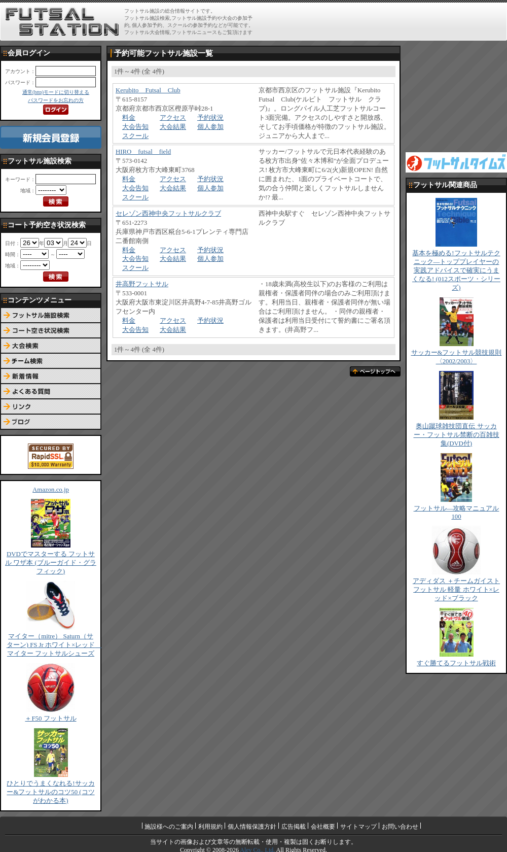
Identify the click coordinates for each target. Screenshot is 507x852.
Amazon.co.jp (50, 489)
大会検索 (50, 346)
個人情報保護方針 (252, 826)
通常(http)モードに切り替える (55, 92)
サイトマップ (358, 826)
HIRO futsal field (143, 151)
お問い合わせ (400, 826)
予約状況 (210, 117)
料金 (128, 117)
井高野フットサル (142, 284)
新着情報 (50, 376)
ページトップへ (375, 371)
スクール (135, 136)
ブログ (50, 422)
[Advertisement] (456, 96)
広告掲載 (293, 826)
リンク (50, 407)
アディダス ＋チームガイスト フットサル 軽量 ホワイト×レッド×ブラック (456, 589)
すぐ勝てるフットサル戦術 (456, 663)
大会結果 (173, 126)
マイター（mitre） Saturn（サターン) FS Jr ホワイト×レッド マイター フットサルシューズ (54, 645)
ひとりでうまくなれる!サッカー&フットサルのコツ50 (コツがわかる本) (50, 792)
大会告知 (135, 126)
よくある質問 (50, 391)
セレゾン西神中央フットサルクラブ (168, 213)
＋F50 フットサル (50, 718)
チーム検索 (50, 361)
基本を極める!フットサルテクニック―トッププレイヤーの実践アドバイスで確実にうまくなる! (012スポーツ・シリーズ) (456, 270)
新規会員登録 (50, 137)
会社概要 (323, 826)
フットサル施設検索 (50, 315)
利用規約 (210, 826)
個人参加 (210, 126)
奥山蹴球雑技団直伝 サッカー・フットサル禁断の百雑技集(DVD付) (456, 435)
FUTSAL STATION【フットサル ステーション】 (62, 22)
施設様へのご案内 (168, 826)
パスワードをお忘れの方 (56, 100)
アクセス (173, 117)
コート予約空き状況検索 (50, 330)
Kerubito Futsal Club (148, 90)
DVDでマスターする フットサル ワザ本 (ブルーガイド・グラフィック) (50, 563)
